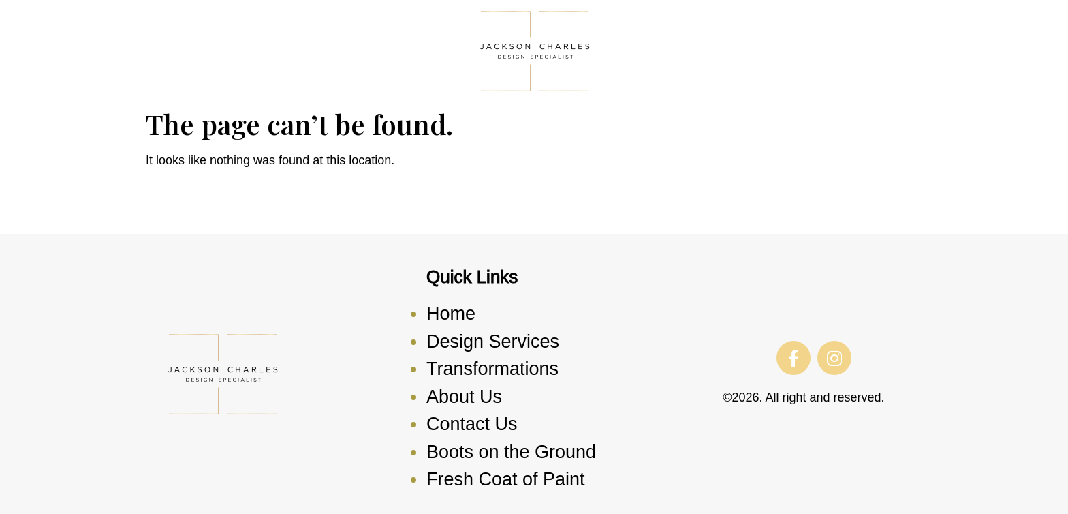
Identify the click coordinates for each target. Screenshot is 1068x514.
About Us (464, 397)
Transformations (492, 369)
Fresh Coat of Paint (505, 479)
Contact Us (472, 424)
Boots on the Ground (511, 452)
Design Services (492, 341)
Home (450, 313)
